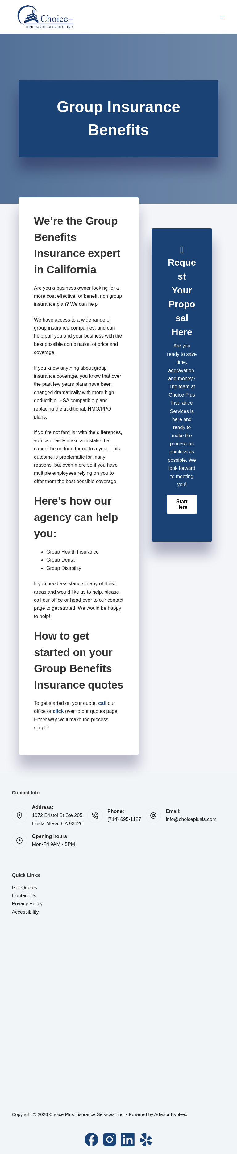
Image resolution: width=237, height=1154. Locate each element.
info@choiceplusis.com (191, 819)
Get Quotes (24, 887)
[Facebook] (91, 1139)
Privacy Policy (27, 903)
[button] (182, 504)
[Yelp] (146, 1139)
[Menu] (222, 17)
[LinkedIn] (128, 1139)
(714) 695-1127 (124, 819)
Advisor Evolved (171, 1114)
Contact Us (24, 895)
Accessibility (25, 912)
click (58, 711)
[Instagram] (109, 1139)
